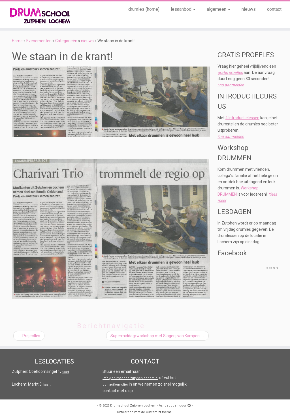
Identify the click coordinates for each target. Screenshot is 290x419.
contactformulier (115, 384)
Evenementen (39, 41)
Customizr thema (159, 412)
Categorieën (66, 41)
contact (274, 9)
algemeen (218, 9)
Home (17, 41)
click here (272, 267)
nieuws (249, 9)
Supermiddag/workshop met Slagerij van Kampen (157, 336)
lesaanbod (183, 9)
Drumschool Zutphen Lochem (133, 405)
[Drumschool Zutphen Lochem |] (34, 14)
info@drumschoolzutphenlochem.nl (130, 378)
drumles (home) (143, 9)
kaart (65, 372)
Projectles (29, 336)
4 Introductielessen (242, 118)
